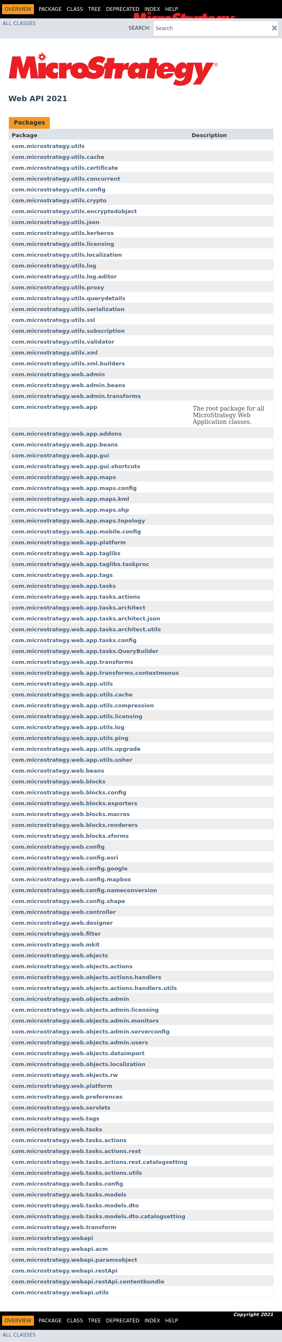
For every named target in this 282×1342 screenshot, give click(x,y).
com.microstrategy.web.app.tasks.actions (76, 597)
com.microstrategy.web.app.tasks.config (74, 640)
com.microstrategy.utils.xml (55, 353)
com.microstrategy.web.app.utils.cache (72, 694)
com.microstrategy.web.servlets (61, 1108)
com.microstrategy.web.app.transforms (72, 662)
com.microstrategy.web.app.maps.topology (78, 521)
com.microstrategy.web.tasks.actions (69, 1140)
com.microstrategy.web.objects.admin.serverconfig (91, 1031)
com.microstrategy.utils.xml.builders (68, 363)
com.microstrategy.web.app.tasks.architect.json (86, 618)
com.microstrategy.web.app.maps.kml (70, 499)
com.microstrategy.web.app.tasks (64, 586)
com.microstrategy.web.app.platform (69, 542)
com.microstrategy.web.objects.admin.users (80, 1042)
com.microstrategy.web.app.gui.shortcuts (76, 466)
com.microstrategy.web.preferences (67, 1097)
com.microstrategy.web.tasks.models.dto (75, 1205)
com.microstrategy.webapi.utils (60, 1292)
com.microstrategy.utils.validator (63, 342)
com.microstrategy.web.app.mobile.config (76, 531)
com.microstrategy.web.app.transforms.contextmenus (95, 673)
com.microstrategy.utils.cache (58, 157)
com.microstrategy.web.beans (58, 771)
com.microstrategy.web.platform (62, 1086)
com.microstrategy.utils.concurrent (66, 179)
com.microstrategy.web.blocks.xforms (70, 836)
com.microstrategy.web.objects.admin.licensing (85, 1010)
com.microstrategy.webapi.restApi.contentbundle (88, 1281)
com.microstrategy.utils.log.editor (64, 276)
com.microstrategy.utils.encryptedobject (74, 211)
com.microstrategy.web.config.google (69, 868)
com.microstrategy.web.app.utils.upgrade (76, 749)
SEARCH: (140, 28)
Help (171, 9)
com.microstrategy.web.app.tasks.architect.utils (86, 629)
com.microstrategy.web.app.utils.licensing (77, 716)
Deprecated (123, 9)
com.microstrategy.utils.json (55, 222)
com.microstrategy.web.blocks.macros (71, 814)
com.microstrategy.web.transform (64, 1227)
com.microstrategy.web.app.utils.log (68, 727)
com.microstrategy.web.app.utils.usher (72, 760)
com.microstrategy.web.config (58, 847)
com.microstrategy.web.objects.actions (72, 966)
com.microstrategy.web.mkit (56, 944)
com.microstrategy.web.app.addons (67, 434)
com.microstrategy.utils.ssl (53, 320)
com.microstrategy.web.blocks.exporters (74, 803)
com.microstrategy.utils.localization (67, 255)
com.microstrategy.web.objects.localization (78, 1064)
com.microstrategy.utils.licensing (63, 244)
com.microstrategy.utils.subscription (68, 331)
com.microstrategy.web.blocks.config (69, 792)
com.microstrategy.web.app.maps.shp (70, 510)
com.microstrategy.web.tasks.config (67, 1184)
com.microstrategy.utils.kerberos (63, 233)
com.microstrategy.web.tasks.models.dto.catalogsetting (98, 1216)
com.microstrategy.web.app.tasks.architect (78, 608)
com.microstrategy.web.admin (58, 374)
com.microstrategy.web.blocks (59, 781)
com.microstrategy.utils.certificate (65, 168)
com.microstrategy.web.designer (62, 923)
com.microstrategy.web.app (54, 407)
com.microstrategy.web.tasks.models (69, 1194)
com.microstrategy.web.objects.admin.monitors (85, 1021)
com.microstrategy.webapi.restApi (64, 1271)
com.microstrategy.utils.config (59, 189)
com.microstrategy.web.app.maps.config (74, 488)
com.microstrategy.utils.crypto (59, 200)
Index (152, 9)
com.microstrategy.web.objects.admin (70, 999)
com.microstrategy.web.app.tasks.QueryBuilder (85, 651)
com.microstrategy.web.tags (55, 1118)
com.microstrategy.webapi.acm (60, 1249)
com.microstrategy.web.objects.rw (65, 1075)
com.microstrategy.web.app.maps (64, 477)
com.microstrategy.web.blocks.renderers (75, 825)
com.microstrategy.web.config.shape (68, 901)
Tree (94, 9)
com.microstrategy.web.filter (56, 934)
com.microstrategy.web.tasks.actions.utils (77, 1173)
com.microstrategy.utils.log (54, 266)
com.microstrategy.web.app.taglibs (66, 553)
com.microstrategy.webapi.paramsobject (74, 1260)
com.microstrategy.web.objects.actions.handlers (86, 977)
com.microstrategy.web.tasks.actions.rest (76, 1151)
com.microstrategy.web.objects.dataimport (78, 1053)
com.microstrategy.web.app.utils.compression (83, 705)
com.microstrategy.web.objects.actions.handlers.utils (94, 988)
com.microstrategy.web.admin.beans (68, 385)
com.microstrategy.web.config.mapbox (71, 879)
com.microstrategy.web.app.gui (60, 455)
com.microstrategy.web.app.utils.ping (70, 738)
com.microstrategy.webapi (52, 1238)
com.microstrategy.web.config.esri (65, 858)
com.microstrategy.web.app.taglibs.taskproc (80, 564)
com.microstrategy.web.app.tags (62, 575)
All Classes (19, 23)
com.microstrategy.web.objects (60, 955)
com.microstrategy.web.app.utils (62, 684)
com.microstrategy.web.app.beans (65, 444)
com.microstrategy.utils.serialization (68, 309)
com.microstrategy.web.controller (64, 912)
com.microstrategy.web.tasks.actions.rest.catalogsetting (99, 1162)
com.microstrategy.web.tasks (57, 1129)
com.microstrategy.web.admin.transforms (76, 396)
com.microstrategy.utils (48, 146)
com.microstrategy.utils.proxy (58, 287)
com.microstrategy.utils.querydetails (68, 298)
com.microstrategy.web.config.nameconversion (84, 890)
